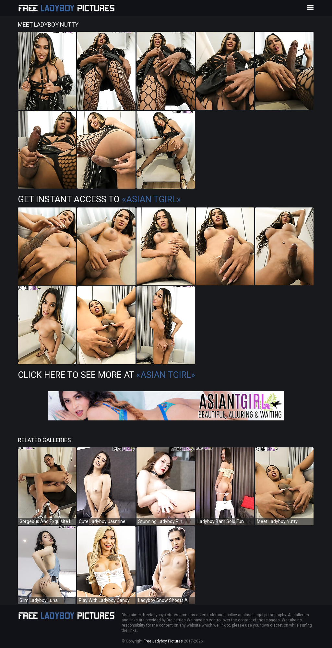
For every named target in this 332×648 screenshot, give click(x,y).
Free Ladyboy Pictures (163, 641)
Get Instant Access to (99, 199)
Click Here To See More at (106, 375)
